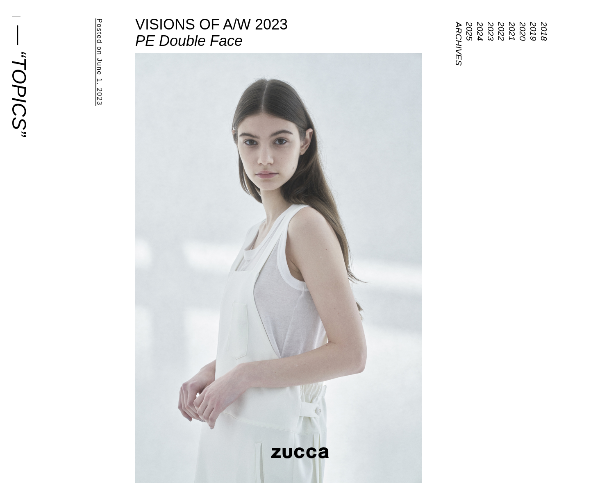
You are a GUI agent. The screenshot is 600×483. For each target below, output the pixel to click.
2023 (490, 31)
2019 (533, 31)
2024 (480, 31)
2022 (501, 31)
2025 (469, 31)
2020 (522, 31)
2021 (512, 31)
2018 (544, 31)
